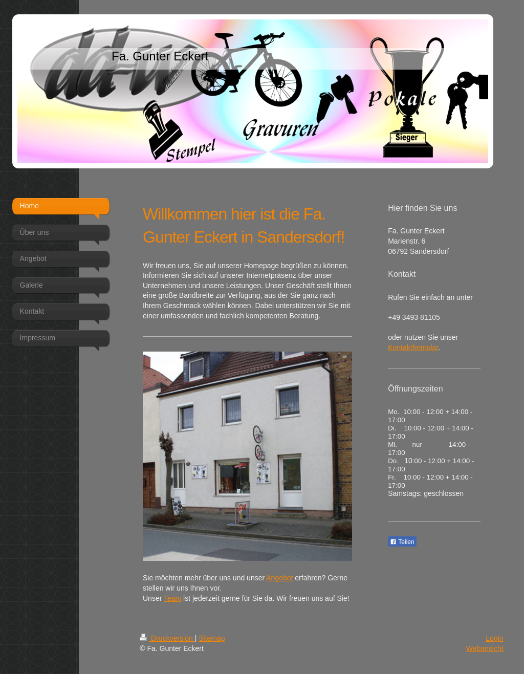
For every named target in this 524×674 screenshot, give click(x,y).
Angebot (279, 578)
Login (494, 638)
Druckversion (167, 638)
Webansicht (485, 648)
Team (172, 598)
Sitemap (212, 638)
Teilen (402, 542)
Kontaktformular (413, 347)
